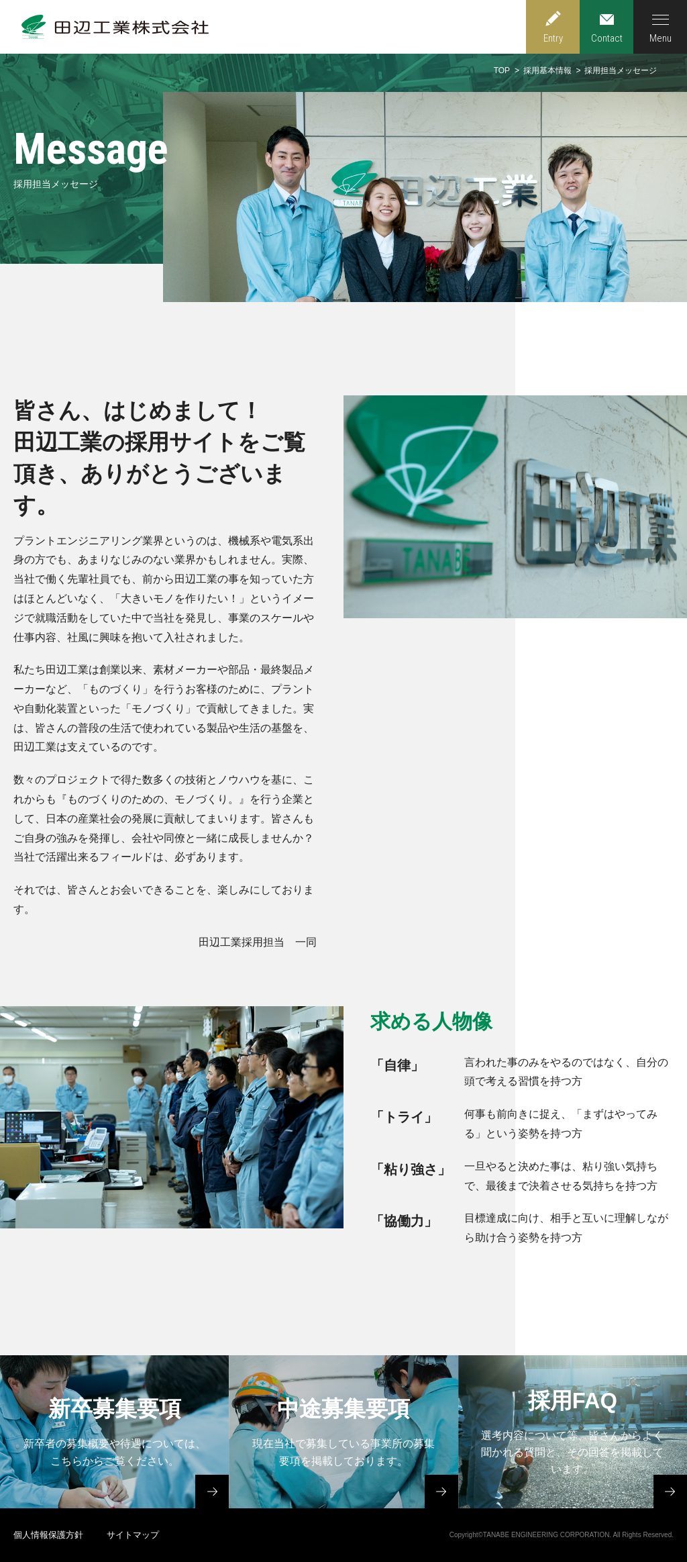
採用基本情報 (547, 70)
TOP (502, 70)
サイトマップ (133, 1535)
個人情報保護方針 (48, 1535)
